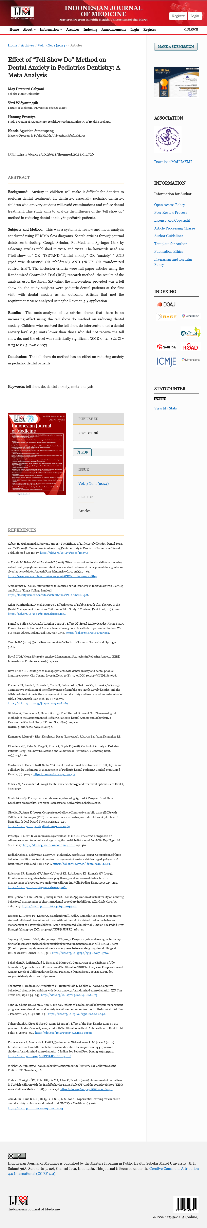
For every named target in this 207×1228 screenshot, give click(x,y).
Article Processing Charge (174, 228)
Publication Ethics (168, 251)
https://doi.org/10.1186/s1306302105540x (49, 906)
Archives (72, 29)
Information (49, 29)
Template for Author (170, 244)
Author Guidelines (168, 236)
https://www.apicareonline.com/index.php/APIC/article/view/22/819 (52, 576)
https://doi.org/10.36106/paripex (87, 632)
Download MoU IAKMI (173, 162)
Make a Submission (176, 47)
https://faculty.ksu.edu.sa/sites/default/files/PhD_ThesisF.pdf (48, 595)
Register (149, 29)
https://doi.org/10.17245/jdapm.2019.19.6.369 (38, 703)
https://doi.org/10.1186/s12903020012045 (35, 1108)
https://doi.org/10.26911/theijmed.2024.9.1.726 (55, 154)
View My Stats (165, 408)
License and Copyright (172, 220)
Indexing (90, 29)
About (28, 29)
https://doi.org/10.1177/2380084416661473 (69, 995)
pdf (84, 452)
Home (14, 29)
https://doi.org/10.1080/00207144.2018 (49, 845)
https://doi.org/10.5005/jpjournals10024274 (37, 613)
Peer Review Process (170, 212)
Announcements (113, 29)
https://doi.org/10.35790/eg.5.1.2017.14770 (80, 952)
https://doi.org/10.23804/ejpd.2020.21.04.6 (77, 1013)
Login (134, 29)
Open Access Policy (169, 205)
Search (191, 29)
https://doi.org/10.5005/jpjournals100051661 (37, 887)
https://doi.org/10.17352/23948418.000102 (63, 1032)
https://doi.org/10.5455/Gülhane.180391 (86, 1089)
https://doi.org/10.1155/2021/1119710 (64, 552)
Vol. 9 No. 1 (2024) (52, 45)
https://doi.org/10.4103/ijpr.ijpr (54, 774)
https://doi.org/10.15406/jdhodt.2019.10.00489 (39, 826)
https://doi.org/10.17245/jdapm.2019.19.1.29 (81, 863)
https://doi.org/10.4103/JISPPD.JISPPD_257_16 (39, 1056)
